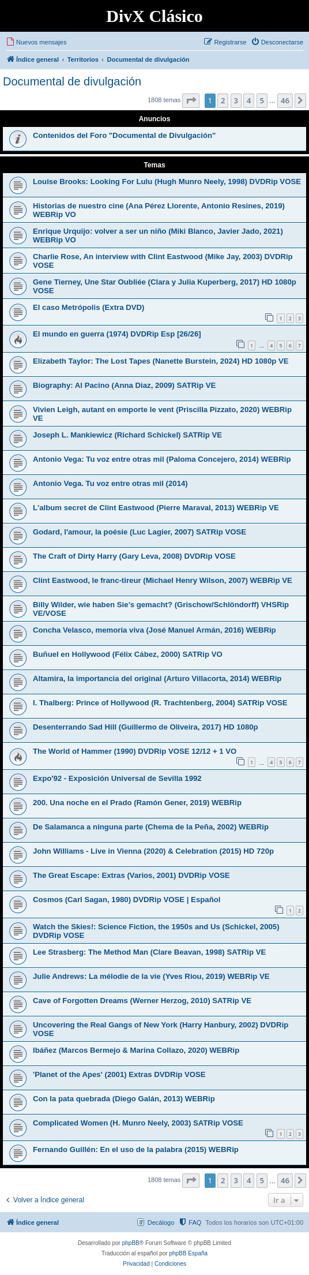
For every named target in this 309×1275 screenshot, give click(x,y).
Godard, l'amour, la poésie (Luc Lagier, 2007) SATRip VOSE (139, 532)
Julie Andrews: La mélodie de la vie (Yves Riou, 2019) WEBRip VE (151, 976)
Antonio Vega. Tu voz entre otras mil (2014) (110, 483)
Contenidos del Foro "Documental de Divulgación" (124, 135)
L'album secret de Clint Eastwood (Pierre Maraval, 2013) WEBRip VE (156, 507)
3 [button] (236, 100)
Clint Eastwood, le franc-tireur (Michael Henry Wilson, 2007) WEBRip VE (162, 580)
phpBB (131, 1243)
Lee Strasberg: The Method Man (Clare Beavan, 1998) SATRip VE (149, 952)
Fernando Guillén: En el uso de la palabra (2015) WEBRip (136, 1149)
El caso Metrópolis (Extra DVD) (88, 307)
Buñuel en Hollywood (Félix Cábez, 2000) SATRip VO (128, 654)
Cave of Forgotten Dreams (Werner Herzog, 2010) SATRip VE (142, 1000)
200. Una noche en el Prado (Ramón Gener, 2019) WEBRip (137, 802)
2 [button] (223, 100)
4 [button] (249, 100)
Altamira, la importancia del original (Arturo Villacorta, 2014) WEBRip (157, 678)
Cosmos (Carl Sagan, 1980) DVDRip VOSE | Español (126, 899)
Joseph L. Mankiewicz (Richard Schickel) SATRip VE (127, 435)
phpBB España (188, 1253)
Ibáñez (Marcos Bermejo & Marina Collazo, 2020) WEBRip (136, 1050)
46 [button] (285, 100)
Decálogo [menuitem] (161, 1222)
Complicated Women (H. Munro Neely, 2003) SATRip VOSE (138, 1123)
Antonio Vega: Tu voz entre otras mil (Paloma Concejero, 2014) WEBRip (162, 459)
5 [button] (262, 100)
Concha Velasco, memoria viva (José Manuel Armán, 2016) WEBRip (154, 630)
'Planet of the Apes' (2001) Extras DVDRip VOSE (119, 1074)
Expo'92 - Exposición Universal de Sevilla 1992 (117, 778)
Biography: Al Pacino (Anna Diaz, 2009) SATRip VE (124, 385)
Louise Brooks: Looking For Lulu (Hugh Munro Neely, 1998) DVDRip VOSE (167, 181)
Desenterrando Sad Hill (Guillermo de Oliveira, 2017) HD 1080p (145, 727)
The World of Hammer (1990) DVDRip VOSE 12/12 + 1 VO (134, 751)
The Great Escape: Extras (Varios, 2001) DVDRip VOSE (131, 875)
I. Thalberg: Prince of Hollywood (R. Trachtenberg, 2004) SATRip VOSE (160, 702)
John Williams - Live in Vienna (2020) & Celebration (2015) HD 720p (153, 851)
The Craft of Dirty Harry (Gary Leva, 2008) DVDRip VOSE (134, 556)
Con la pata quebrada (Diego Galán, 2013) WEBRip (124, 1098)
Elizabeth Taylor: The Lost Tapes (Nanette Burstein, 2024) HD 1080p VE (161, 361)
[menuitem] (36, 42)
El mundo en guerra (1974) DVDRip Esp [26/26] (117, 334)
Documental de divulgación (72, 81)
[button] (190, 100)
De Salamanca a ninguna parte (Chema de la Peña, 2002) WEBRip (151, 826)
